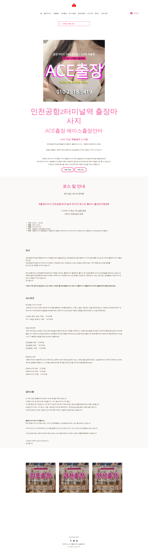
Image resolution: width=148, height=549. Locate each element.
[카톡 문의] (80, 169)
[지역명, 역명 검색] (73, 24)
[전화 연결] (67, 169)
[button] (47, 13)
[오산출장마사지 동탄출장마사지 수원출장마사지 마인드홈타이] (71, 541)
